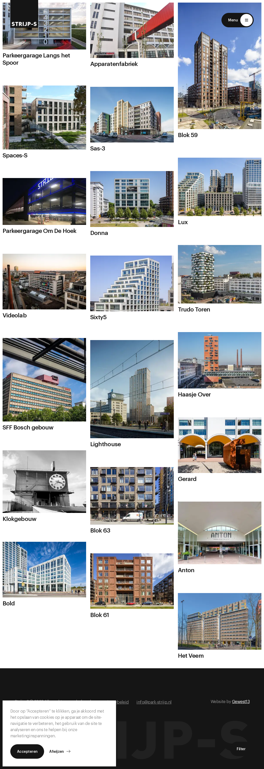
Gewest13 (241, 702)
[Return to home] (24, 14)
